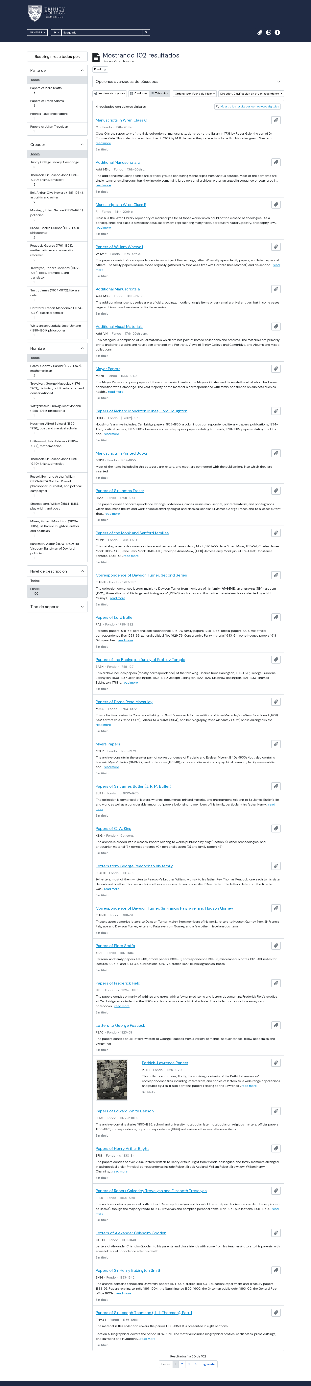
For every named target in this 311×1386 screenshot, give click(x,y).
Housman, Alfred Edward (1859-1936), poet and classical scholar (54, 428)
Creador (37, 144)
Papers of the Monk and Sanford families (132, 533)
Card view (138, 93)
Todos (35, 80)
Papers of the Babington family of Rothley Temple (140, 659)
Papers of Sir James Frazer (120, 490)
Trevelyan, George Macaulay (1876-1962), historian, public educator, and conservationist (57, 390)
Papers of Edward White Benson (125, 1111)
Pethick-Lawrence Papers (49, 116)
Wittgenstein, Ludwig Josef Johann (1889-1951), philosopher (55, 330)
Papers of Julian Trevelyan (49, 129)
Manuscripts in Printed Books (122, 453)
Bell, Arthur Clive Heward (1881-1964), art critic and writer (57, 197)
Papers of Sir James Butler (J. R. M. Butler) (133, 786)
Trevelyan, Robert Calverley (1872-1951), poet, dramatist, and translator (55, 275)
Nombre (37, 348)
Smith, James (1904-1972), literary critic (55, 295)
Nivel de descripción (48, 571)
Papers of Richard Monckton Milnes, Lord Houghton (141, 411)
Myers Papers (108, 744)
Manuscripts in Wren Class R (121, 204)
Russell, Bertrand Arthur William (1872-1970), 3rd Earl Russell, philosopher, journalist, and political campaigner (56, 486)
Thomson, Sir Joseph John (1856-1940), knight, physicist (54, 179)
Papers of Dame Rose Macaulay (124, 701)
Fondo (41, 591)
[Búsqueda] (101, 32)
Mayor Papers (108, 368)
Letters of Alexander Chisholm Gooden (131, 1233)
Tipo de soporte (45, 606)
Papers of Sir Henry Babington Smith (128, 1270)
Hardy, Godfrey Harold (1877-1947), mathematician (56, 370)
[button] (259, 32)
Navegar (36, 32)
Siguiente (208, 1364)
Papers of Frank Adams (47, 103)
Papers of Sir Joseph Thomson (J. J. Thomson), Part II (144, 1312)
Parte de (38, 70)
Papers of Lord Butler (115, 617)
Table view (160, 93)
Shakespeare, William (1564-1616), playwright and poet (54, 508)
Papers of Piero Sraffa (46, 90)
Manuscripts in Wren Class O (121, 120)
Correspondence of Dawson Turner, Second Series (141, 575)
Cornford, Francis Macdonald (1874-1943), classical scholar (56, 313)
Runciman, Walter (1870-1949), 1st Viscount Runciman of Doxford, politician (54, 550)
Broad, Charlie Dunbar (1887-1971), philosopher (55, 232)
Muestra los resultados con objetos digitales (247, 106)
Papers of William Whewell (119, 246)
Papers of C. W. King (114, 828)
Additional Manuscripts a (118, 289)
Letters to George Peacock (120, 1025)
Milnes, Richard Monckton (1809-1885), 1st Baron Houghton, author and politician (54, 528)
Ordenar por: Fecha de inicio (194, 93)
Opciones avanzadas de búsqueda (127, 81)
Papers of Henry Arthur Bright (122, 1148)
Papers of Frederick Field (118, 983)
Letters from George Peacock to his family (134, 866)
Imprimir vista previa (109, 93)
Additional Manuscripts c (118, 162)
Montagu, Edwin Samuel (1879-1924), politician (57, 215)
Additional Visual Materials (119, 326)
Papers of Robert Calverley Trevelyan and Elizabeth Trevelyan (151, 1190)
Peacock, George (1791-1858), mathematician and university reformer (51, 252)
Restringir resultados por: (57, 56)
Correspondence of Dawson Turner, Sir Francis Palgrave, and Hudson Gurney (164, 908)
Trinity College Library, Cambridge (54, 164)
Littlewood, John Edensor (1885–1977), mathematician (54, 446)
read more (103, 143)
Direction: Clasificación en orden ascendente (250, 93)
